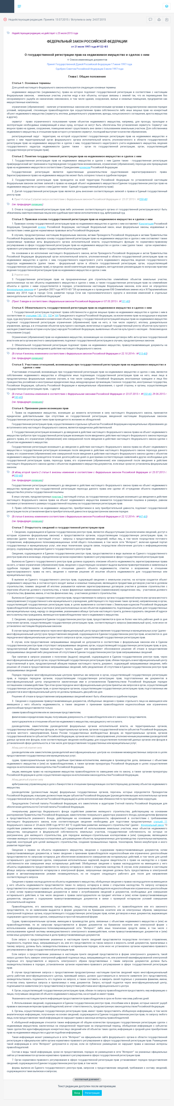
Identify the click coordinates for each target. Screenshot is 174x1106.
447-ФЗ (143, 516)
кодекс (42, 227)
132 (50, 315)
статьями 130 (33, 315)
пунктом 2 (57, 496)
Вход (77, 1093)
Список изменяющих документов (87, 59)
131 (44, 315)
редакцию (37, 204)
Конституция (146, 223)
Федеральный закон (152, 825)
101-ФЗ (125, 301)
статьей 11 (160, 821)
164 (56, 315)
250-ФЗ (143, 199)
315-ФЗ (143, 353)
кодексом (85, 167)
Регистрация (92, 1093)
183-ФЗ (18, 397)
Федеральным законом (20, 289)
